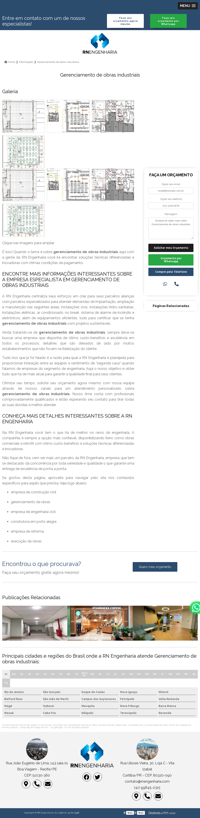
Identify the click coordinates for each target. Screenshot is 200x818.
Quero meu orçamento (155, 567)
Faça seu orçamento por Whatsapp (168, 21)
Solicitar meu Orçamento (171, 247)
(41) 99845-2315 (147, 787)
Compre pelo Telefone (171, 271)
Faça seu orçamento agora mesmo (125, 21)
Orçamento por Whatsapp (171, 260)
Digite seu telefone (171, 199)
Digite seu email (171, 184)
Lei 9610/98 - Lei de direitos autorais (69, 727)
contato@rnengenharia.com (147, 781)
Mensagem (170, 214)
